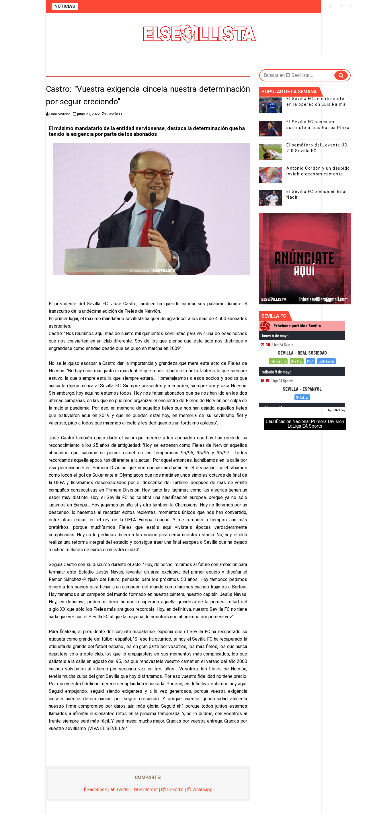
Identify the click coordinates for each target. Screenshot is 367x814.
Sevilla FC (115, 114)
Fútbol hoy (338, 410)
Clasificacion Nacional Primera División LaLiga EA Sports (305, 424)
